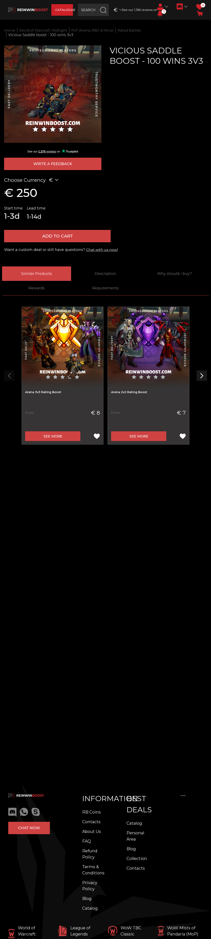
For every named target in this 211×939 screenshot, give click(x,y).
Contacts (91, 821)
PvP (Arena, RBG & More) (98, 30)
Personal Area (135, 836)
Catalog (90, 908)
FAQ (86, 841)
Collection (137, 858)
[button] (160, 13)
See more (53, 438)
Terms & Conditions (93, 869)
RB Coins (91, 812)
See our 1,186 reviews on (138, 10)
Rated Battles (138, 30)
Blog (86, 898)
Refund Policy (89, 854)
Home (10, 30)
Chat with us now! (103, 252)
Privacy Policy (89, 885)
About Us (91, 831)
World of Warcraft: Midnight (45, 30)
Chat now (29, 828)
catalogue (64, 10)
